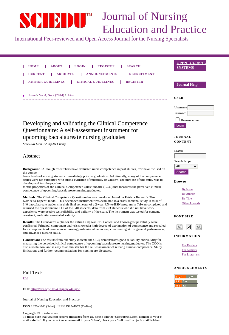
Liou (71, 95)
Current (36, 74)
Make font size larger (199, 226)
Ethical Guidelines (95, 81)
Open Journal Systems (191, 65)
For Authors (189, 250)
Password (180, 113)
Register (106, 66)
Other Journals (191, 203)
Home (33, 66)
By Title (187, 198)
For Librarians (191, 254)
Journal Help (187, 84)
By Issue (187, 189)
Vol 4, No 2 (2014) (51, 95)
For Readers (189, 245)
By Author (188, 193)
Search (133, 66)
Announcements (101, 74)
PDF (25, 278)
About (57, 66)
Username (180, 107)
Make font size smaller (179, 226)
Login (80, 66)
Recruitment (141, 74)
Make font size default (189, 226)
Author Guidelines (46, 81)
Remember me (190, 120)
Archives (65, 74)
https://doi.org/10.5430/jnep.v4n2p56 (56, 289)
